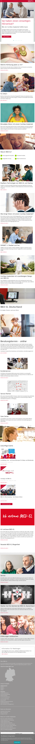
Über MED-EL (4, 661)
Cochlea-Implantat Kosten (5, 721)
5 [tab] (19, 40)
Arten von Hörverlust (4, 712)
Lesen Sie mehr (4, 464)
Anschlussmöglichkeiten (5, 698)
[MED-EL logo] (31, 1)
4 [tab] (18, 40)
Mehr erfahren (6, 36)
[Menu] (1, 1)
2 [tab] (15, 40)
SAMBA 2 (2, 689)
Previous (0, 22)
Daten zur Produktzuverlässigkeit (6, 729)
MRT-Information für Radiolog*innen (7, 704)
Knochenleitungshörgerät (5, 696)
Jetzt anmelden (4, 353)
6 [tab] (21, 40)
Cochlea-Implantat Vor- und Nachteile (7, 720)
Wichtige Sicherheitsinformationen (7, 701)
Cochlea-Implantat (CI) (4, 692)
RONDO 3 (2, 687)
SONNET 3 (2, 688)
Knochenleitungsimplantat (5, 694)
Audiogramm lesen (4, 713)
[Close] (33, 735)
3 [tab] (16, 40)
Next (34, 22)
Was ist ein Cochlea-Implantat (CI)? (7, 718)
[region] (17, 739)
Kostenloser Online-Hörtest (5, 711)
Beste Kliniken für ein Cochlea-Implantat (8, 724)
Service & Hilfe (3, 700)
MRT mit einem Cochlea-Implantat (7, 726)
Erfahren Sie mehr (4, 539)
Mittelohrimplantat (4, 695)
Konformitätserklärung (5, 702)
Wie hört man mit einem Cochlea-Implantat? (8, 725)
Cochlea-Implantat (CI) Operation (6, 722)
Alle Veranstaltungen (6, 504)
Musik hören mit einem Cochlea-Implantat (8, 728)
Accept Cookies (17, 742)
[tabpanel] (17, 20)
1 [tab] (13, 40)
